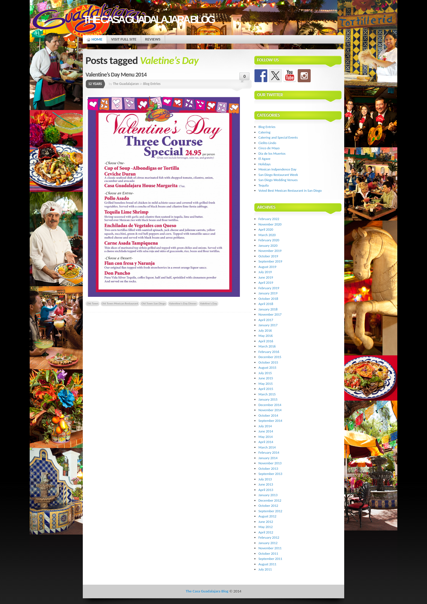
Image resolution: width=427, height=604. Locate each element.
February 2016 (268, 352)
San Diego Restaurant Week (278, 175)
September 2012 (270, 511)
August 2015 (267, 367)
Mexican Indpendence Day (277, 169)
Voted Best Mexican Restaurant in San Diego (290, 190)
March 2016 (267, 346)
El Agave (264, 159)
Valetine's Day (208, 303)
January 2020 (267, 245)
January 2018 (267, 309)
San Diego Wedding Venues (278, 180)
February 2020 (268, 240)
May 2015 (265, 384)
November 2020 (270, 224)
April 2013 (265, 490)
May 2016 (265, 336)
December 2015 (269, 357)
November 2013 (270, 463)
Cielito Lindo (267, 143)
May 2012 (265, 527)
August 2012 (267, 516)
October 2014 (268, 415)
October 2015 (268, 362)
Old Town (92, 303)
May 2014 (265, 437)
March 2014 (267, 447)
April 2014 (265, 442)
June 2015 (265, 378)
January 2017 (267, 325)
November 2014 (270, 410)
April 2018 (265, 304)
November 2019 (270, 251)
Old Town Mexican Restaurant (120, 303)
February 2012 (268, 537)
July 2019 (265, 272)
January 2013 (267, 495)
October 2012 (268, 506)
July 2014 (265, 426)
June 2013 (265, 484)
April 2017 (265, 320)
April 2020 (265, 229)
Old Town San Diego (153, 303)
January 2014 (267, 458)
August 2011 (267, 564)
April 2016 (265, 341)
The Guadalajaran (126, 84)
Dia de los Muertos (271, 153)
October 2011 (268, 553)
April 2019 (265, 282)
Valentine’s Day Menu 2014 (116, 74)
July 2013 (265, 479)
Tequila (263, 185)
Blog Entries (152, 84)
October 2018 (268, 299)
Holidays (264, 164)
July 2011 (265, 569)
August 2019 (267, 267)
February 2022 (268, 219)
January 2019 (267, 293)
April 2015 (265, 389)
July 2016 (265, 330)
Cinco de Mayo (269, 148)
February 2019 (268, 288)
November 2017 (270, 314)
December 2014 (269, 405)
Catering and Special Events (278, 137)
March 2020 (267, 235)
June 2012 (265, 522)
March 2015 (267, 394)
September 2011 (270, 559)
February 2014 (268, 452)
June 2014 (265, 431)
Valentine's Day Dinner (183, 303)
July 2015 (265, 373)
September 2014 (270, 421)
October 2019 (268, 256)
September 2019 (270, 261)
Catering (264, 132)
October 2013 (268, 468)
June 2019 (265, 277)
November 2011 (270, 548)
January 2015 (267, 399)
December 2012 (269, 500)
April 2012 (265, 532)
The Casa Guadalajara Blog (148, 19)
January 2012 (267, 543)
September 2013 (270, 474)
